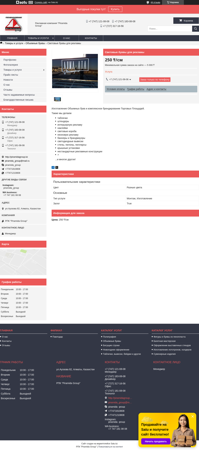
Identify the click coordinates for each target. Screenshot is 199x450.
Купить (115, 9)
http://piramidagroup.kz (16, 157)
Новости (8, 79)
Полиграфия (109, 336)
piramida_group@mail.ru (17, 161)
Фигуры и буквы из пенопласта (169, 336)
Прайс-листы (10, 74)
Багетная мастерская (165, 341)
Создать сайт (41, 2)
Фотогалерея (10, 64)
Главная (12, 38)
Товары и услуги (38, 38)
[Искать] (195, 29)
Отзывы (7, 89)
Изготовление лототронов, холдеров (172, 349)
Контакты (91, 38)
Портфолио (9, 59)
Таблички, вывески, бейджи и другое (122, 354)
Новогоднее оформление (116, 349)
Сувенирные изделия (165, 354)
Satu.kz (114, 443)
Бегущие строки (111, 345)
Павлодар (57, 336)
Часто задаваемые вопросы (19, 94)
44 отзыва (155, 2)
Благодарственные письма (18, 99)
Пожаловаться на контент (110, 447)
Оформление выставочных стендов (172, 345)
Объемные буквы (35, 43)
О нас (66, 38)
